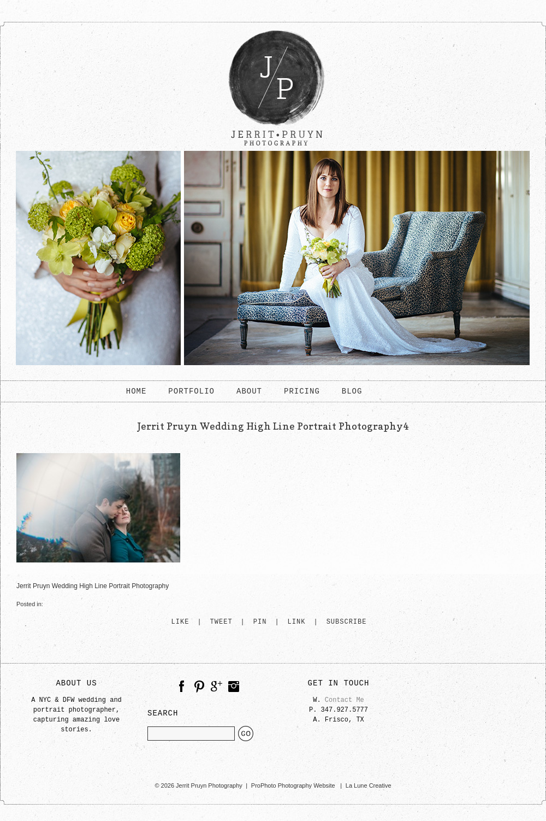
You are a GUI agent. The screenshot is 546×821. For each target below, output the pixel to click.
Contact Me (344, 700)
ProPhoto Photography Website (293, 785)
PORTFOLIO (191, 391)
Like (180, 622)
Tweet (221, 622)
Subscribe (347, 622)
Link (297, 622)
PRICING (302, 391)
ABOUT (249, 391)
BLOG (352, 391)
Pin (260, 622)
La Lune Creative (368, 785)
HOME (136, 391)
